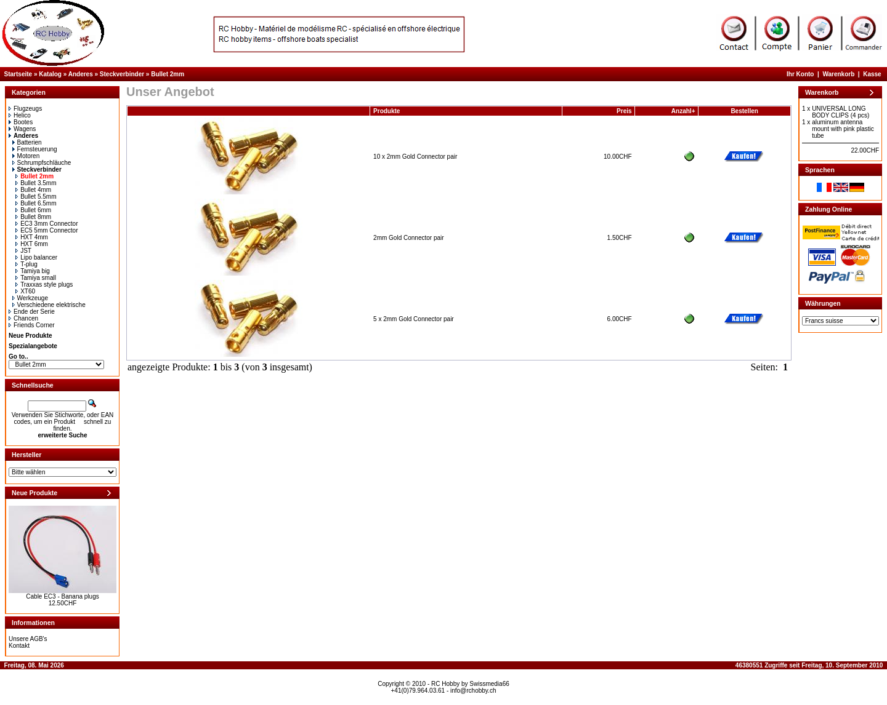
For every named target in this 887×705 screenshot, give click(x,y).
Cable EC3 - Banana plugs (62, 596)
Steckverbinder (122, 74)
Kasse (872, 74)
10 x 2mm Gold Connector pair (415, 156)
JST (23, 250)
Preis (624, 111)
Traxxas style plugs (44, 284)
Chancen (23, 318)
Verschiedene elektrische (49, 304)
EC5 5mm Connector (46, 230)
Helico (20, 115)
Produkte (386, 111)
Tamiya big (32, 271)
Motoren (26, 156)
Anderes (80, 74)
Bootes (21, 122)
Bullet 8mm (33, 216)
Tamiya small (35, 277)
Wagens (22, 128)
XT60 (25, 291)
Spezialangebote (33, 346)
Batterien (27, 142)
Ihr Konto (800, 74)
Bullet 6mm (33, 210)
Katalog (50, 74)
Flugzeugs (25, 108)
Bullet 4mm (33, 189)
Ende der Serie (32, 311)
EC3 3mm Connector (46, 223)
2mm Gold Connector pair (408, 237)
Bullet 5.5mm (35, 196)
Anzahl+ (683, 111)
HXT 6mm (31, 244)
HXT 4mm (31, 237)
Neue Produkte (30, 335)
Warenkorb (838, 74)
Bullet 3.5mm (35, 183)
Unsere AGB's (28, 638)
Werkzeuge (30, 298)
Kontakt (19, 645)
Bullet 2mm (167, 74)
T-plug (26, 264)
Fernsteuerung (34, 149)
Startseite (18, 74)
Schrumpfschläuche (41, 162)
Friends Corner (32, 325)
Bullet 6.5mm (35, 203)
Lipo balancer (36, 257)
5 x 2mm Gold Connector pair (413, 319)
